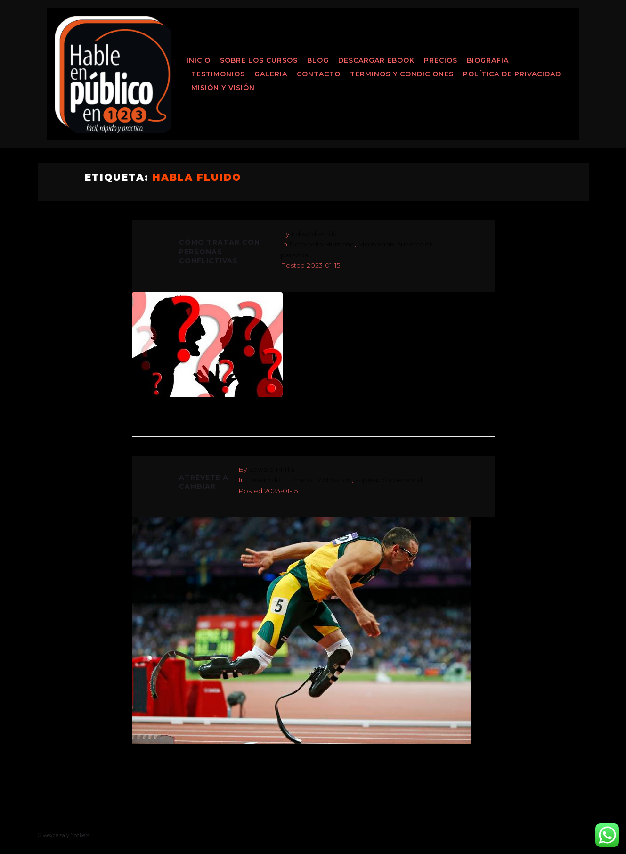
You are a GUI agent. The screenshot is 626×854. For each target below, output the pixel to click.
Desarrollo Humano (322, 244)
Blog (318, 60)
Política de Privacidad (512, 74)
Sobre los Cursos (259, 60)
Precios (440, 60)
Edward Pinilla (314, 234)
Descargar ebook (376, 60)
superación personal (388, 480)
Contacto (319, 74)
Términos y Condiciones (402, 74)
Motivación (376, 244)
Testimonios (218, 74)
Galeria (270, 74)
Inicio (199, 60)
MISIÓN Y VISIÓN (223, 87)
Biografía (488, 60)
